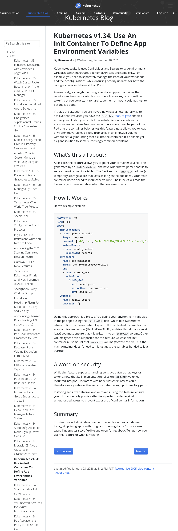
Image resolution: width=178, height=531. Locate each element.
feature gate (123, 116)
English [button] (161, 13)
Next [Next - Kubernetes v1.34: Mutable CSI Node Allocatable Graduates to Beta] (141, 451)
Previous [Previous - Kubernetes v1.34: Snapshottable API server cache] (63, 451)
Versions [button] (141, 13)
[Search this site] (22, 43)
